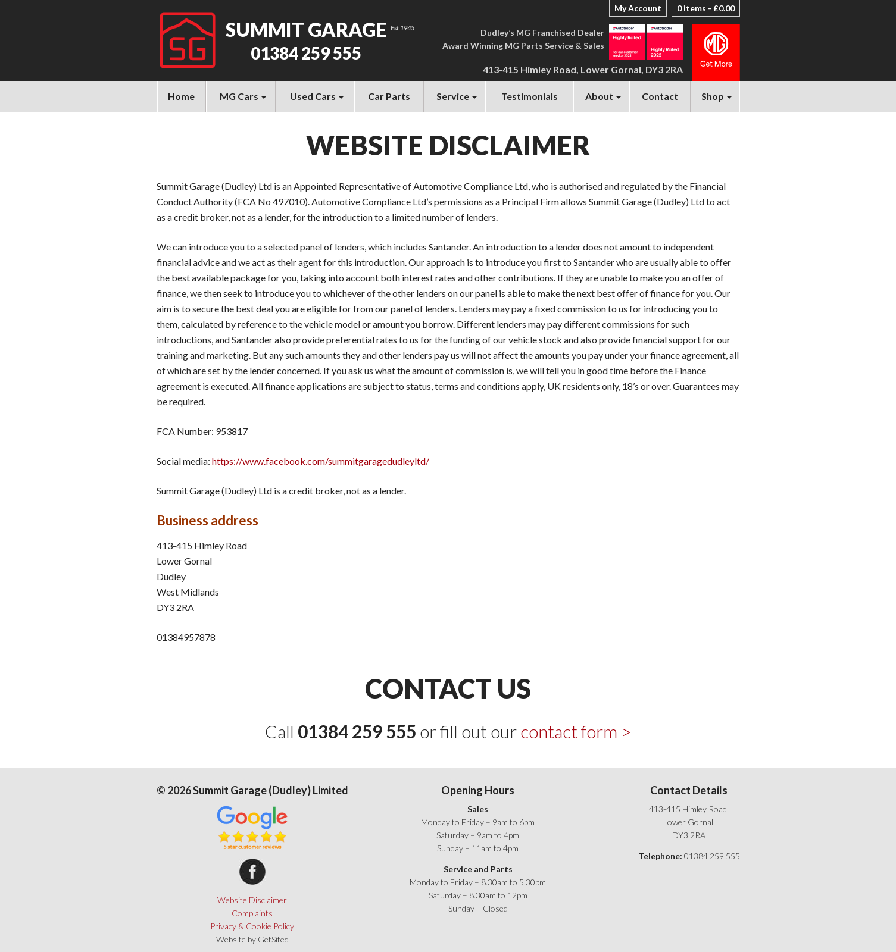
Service (452, 96)
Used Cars (313, 96)
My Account (637, 8)
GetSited (273, 939)
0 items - (706, 8)
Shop (712, 96)
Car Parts (389, 96)
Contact (660, 96)
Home (181, 96)
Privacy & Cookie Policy (252, 926)
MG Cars (239, 96)
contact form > (576, 731)
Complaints (252, 913)
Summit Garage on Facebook (252, 872)
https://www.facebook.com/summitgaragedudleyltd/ (320, 460)
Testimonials (529, 96)
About (599, 96)
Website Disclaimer (252, 900)
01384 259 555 (306, 53)
